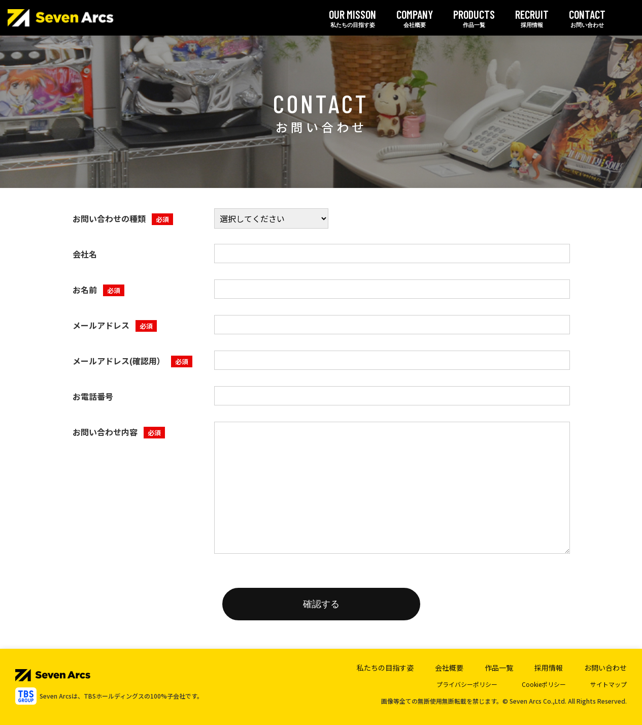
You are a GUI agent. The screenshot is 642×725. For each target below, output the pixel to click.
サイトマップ (608, 684)
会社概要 (414, 18)
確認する (321, 604)
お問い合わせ (587, 18)
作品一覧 (474, 18)
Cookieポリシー (544, 684)
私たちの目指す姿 (352, 18)
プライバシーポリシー (466, 684)
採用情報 (532, 18)
